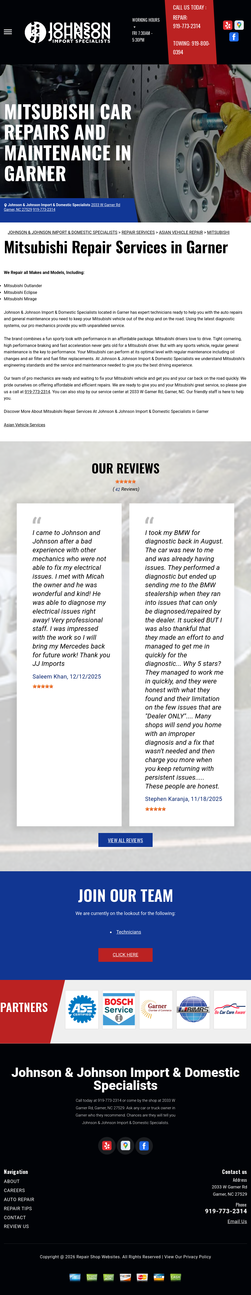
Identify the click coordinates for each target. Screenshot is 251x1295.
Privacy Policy (197, 1256)
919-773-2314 (186, 26)
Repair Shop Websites (98, 1256)
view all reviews (125, 840)
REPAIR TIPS (18, 1208)
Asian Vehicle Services (24, 424)
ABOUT (12, 1181)
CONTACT (15, 1217)
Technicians (128, 932)
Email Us (237, 1221)
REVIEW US (16, 1226)
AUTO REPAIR (19, 1199)
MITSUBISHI (218, 232)
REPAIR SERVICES (138, 232)
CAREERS (14, 1190)
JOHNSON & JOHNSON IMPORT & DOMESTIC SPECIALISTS (62, 232)
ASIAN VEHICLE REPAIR (181, 232)
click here (125, 954)
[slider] (125, 481)
